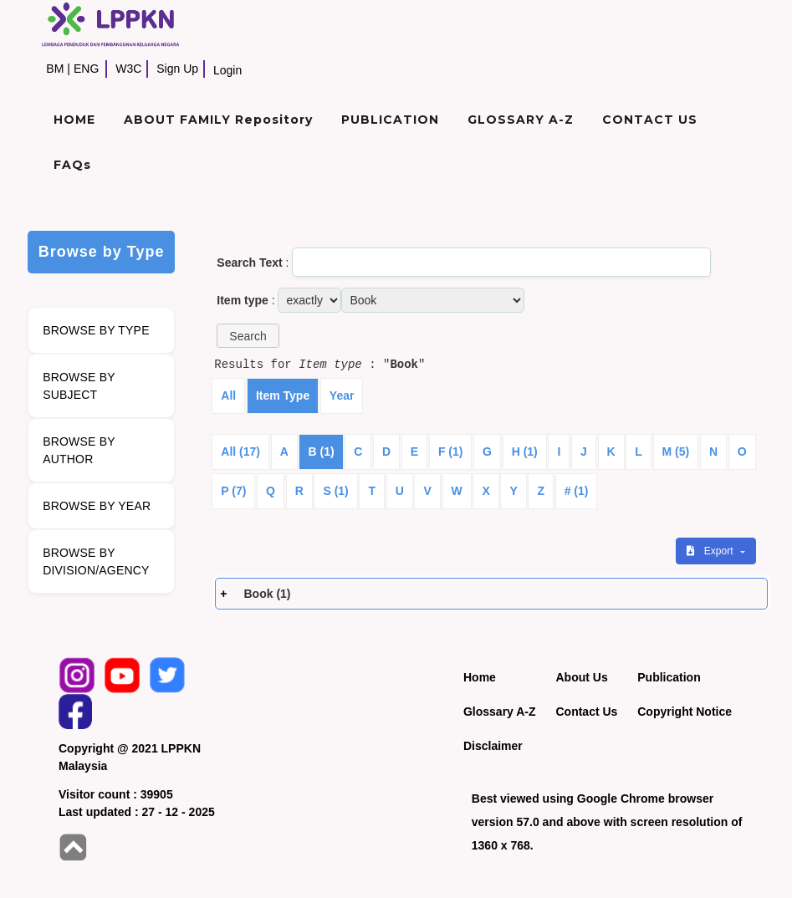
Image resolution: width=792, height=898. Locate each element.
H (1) (525, 451)
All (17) (240, 451)
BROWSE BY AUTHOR (79, 450)
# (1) (577, 490)
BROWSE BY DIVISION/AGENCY (96, 561)
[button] (247, 336)
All (228, 395)
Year (342, 395)
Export (711, 551)
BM (55, 68)
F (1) (450, 451)
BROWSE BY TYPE (96, 330)
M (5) (676, 451)
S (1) (335, 490)
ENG (86, 68)
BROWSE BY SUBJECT (79, 385)
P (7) (233, 490)
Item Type (282, 395)
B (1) (321, 451)
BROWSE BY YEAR (97, 506)
